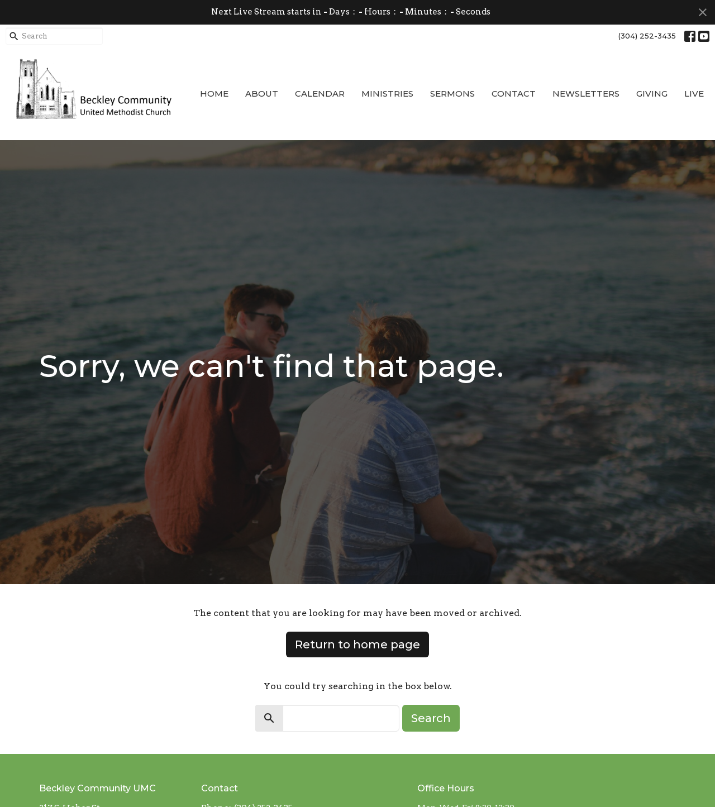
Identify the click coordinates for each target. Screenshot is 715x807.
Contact (514, 93)
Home (214, 93)
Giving (652, 93)
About (261, 93)
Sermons (452, 93)
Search (431, 718)
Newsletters (585, 93)
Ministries (387, 93)
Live (694, 93)
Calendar (320, 93)
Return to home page (357, 644)
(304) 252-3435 (647, 35)
